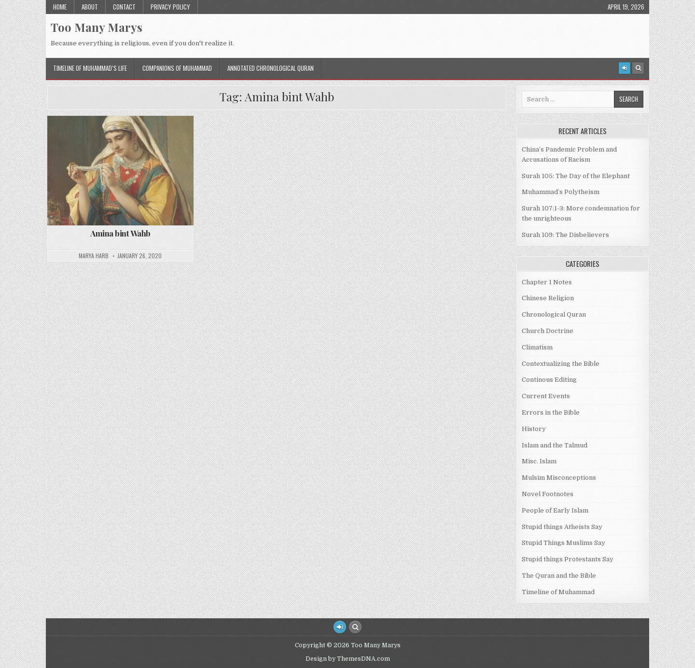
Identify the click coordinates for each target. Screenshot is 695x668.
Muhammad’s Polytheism (560, 191)
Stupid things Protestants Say (567, 559)
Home (60, 7)
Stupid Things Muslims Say (563, 542)
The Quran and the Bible (559, 575)
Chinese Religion (548, 298)
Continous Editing (549, 379)
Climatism (537, 347)
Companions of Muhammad (177, 68)
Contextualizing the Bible (560, 363)
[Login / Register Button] (340, 627)
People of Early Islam (555, 510)
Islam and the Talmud (554, 445)
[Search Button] (638, 68)
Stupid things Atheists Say (562, 526)
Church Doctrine (547, 330)
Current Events (546, 396)
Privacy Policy (170, 7)
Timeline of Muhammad (558, 592)
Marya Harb (94, 256)
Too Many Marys (96, 27)
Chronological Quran (554, 314)
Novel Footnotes (547, 494)
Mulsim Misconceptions (559, 477)
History (534, 428)
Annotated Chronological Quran (270, 68)
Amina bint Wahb (120, 233)
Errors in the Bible (551, 412)
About (90, 7)
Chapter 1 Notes (547, 282)
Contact (124, 7)
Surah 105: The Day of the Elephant (576, 176)
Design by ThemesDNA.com (348, 658)
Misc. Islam (539, 461)
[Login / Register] (624, 68)
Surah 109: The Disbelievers (565, 234)
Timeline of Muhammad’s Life (90, 68)
